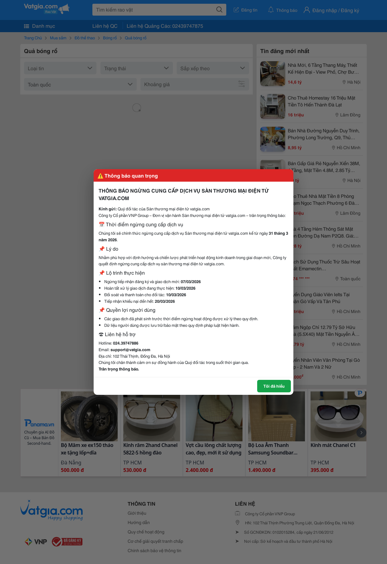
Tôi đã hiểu (274, 386)
